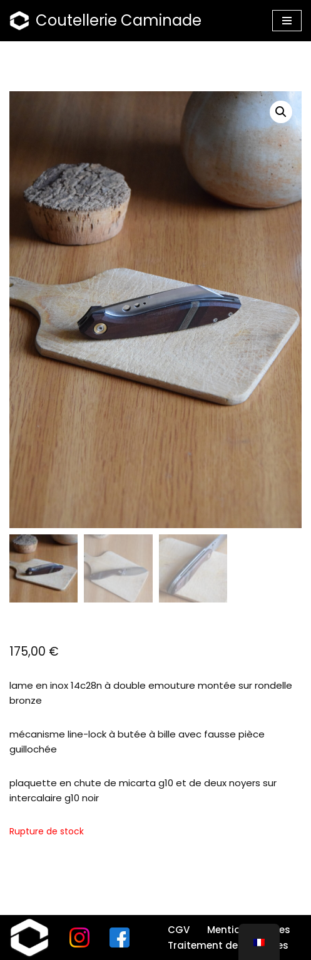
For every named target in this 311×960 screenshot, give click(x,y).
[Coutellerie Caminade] (105, 20)
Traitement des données (228, 945)
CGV (179, 929)
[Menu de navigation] (287, 20)
